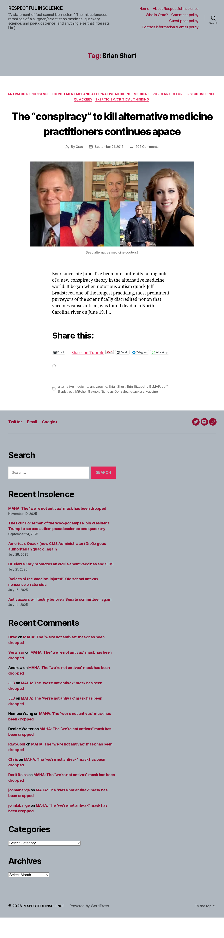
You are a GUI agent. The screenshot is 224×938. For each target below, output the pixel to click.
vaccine (153, 412)
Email (33, 442)
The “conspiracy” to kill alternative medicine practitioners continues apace (112, 132)
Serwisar (16, 673)
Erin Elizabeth (139, 407)
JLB (11, 703)
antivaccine (99, 407)
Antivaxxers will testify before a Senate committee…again (59, 620)
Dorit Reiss (18, 795)
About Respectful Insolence (176, 9)
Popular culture (187, 95)
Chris (13, 780)
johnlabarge (19, 810)
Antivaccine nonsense (41, 95)
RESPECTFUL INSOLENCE (37, 8)
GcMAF (156, 407)
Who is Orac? (157, 15)
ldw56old (16, 764)
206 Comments (148, 164)
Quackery (98, 101)
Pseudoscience (71, 101)
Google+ (53, 442)
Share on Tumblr (102, 369)
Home (144, 9)
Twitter (15, 442)
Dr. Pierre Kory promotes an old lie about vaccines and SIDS (61, 584)
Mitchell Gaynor (87, 412)
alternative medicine (73, 407)
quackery (138, 412)
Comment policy (185, 15)
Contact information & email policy (170, 27)
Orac (77, 164)
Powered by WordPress (92, 926)
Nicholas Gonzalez (115, 412)
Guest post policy (184, 21)
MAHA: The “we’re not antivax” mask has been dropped (57, 529)
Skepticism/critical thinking (139, 101)
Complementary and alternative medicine (107, 95)
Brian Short (118, 407)
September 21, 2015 (108, 164)
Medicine (159, 95)
